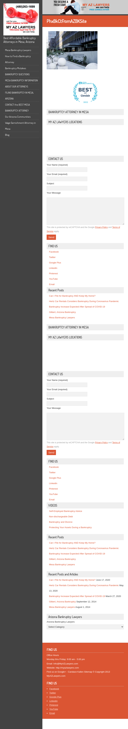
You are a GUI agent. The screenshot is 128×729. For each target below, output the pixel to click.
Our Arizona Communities (18, 116)
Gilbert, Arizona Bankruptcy (62, 317)
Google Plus (55, 267)
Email (52, 289)
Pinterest (53, 278)
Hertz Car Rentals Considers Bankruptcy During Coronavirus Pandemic (84, 306)
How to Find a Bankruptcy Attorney (18, 59)
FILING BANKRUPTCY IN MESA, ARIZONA (19, 95)
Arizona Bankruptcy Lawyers (61, 632)
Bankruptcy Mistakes (15, 68)
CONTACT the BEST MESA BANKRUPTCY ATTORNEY (17, 107)
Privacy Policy (101, 232)
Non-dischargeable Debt (61, 526)
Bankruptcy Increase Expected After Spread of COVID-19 (77, 312)
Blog (7, 134)
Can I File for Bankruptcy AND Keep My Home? (72, 301)
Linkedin (53, 273)
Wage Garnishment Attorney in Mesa (20, 125)
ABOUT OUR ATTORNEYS (16, 86)
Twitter (52, 262)
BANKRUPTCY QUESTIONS (17, 74)
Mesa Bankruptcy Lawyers (18, 50)
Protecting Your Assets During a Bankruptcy (70, 537)
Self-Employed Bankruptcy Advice (65, 521)
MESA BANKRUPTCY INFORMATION (21, 80)
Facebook (54, 257)
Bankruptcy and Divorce (60, 532)
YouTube (53, 284)
